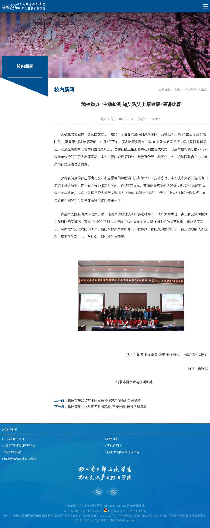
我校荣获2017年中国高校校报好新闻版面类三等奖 (104, 400)
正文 (204, 89)
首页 (177, 89)
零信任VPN (114, 445)
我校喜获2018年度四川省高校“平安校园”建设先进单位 (107, 407)
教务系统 (113, 439)
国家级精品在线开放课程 (20, 458)
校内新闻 (190, 89)
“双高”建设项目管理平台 (20, 445)
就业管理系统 (13, 452)
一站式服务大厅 (14, 439)
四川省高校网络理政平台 (123, 452)
